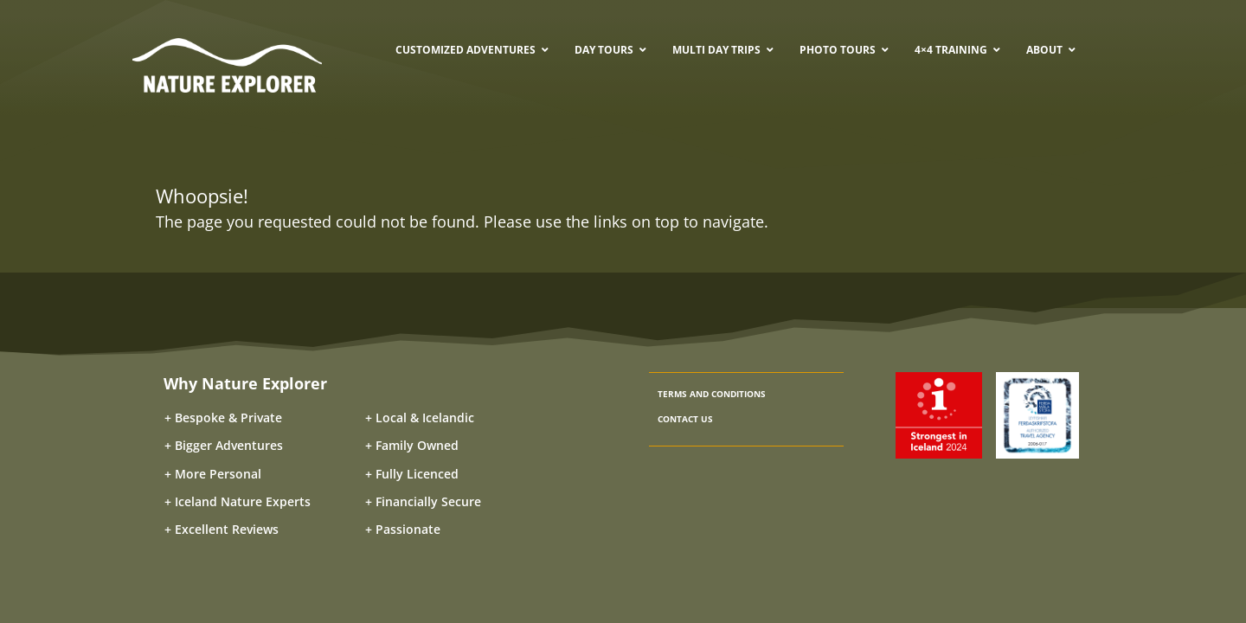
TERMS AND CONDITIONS (712, 394)
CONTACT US (685, 419)
